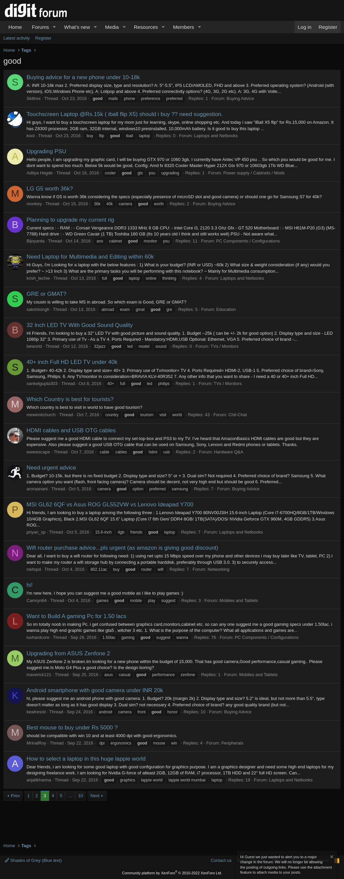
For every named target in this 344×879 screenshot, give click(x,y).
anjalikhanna (39, 779)
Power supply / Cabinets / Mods (254, 172)
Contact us (221, 860)
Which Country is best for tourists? (70, 399)
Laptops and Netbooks (216, 135)
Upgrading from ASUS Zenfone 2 (68, 653)
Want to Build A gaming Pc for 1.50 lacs (76, 616)
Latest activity (16, 38)
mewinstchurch (41, 414)
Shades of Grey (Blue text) (33, 860)
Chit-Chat (237, 414)
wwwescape (38, 451)
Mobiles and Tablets (238, 600)
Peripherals (232, 743)
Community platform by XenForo (172, 873)
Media (112, 27)
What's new (77, 27)
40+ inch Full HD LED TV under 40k (72, 362)
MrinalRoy (36, 743)
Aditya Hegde (40, 172)
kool (31, 135)
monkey (34, 203)
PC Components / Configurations (248, 240)
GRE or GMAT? (47, 294)
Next (94, 795)
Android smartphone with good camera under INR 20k (95, 690)
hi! (30, 585)
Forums (40, 27)
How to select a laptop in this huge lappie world (86, 759)
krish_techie (38, 278)
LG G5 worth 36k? (50, 188)
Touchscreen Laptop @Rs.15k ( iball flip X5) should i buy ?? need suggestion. (125, 114)
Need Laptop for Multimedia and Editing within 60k (90, 257)
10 (80, 795)
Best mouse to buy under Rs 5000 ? (72, 727)
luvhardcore (38, 637)
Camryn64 (37, 600)
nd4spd (34, 569)
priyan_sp (36, 532)
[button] (54, 27)
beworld (34, 346)
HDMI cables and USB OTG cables (71, 430)
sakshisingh (38, 309)
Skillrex (34, 98)
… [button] (70, 795)
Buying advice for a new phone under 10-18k (83, 77)
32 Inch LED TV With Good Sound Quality (80, 325)
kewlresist (36, 711)
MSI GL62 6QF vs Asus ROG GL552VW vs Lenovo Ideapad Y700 (110, 504)
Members (183, 27)
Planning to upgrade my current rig (70, 220)
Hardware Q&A (228, 451)
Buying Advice (240, 98)
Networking (218, 569)
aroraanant (37, 488)
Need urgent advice (51, 467)
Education (226, 309)
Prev (15, 795)
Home (15, 27)
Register (43, 38)
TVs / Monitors (225, 346)
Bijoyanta (35, 240)
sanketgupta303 (42, 383)
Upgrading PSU (46, 151)
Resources (146, 27)
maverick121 (39, 674)
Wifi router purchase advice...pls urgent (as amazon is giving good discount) (122, 548)
